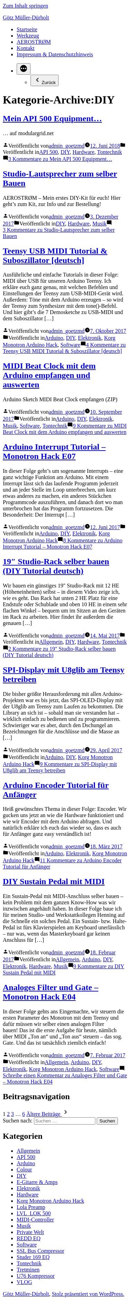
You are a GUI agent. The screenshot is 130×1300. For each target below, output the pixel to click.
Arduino (54, 338)
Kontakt (26, 48)
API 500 (48, 152)
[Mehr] (24, 69)
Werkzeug (28, 36)
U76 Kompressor (36, 1276)
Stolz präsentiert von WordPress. (88, 1294)
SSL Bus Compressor (40, 1251)
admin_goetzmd (67, 146)
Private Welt (30, 1232)
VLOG (24, 1282)
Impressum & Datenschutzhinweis (55, 54)
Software (70, 345)
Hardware (83, 152)
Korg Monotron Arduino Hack (63, 1069)
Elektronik (90, 338)
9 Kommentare (65, 429)
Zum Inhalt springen (25, 6)
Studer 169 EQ (33, 1257)
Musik (99, 224)
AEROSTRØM (34, 42)
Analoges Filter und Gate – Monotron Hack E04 (50, 992)
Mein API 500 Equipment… (52, 118)
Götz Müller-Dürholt (26, 17)
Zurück (44, 80)
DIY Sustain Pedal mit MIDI (54, 881)
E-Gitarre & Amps (37, 1182)
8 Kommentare (62, 543)
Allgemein (51, 642)
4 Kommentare (64, 348)
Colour (24, 1170)
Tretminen (28, 1270)
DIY (65, 152)
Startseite (27, 29)
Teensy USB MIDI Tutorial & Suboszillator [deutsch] (55, 255)
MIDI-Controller (35, 1220)
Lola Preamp (31, 1207)
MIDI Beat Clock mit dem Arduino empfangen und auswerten (49, 375)
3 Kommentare (60, 159)
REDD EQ (29, 1238)
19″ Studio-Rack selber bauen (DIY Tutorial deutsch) (56, 566)
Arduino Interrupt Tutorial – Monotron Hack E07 (54, 451)
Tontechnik (109, 152)
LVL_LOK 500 (34, 1213)
